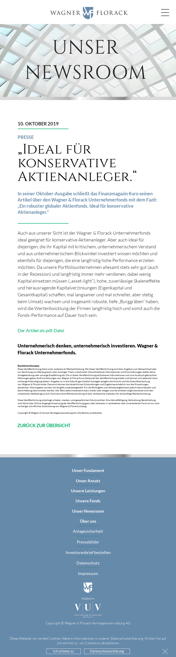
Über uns (88, 521)
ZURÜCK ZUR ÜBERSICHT (44, 425)
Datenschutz (88, 562)
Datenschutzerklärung (107, 651)
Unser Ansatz (88, 480)
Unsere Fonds (88, 500)
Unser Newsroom (88, 511)
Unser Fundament (88, 470)
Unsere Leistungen (88, 490)
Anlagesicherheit (88, 531)
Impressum (88, 573)
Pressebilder (88, 541)
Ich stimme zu (63, 651)
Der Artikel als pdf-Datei (41, 330)
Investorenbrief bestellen (88, 552)
